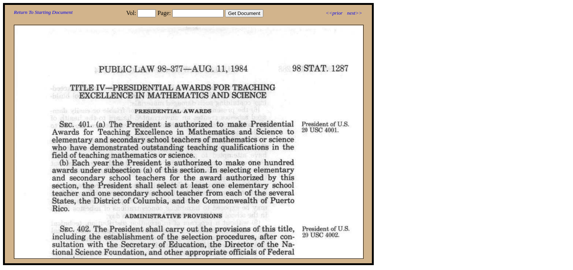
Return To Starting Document (43, 12)
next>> (354, 13)
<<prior (333, 13)
